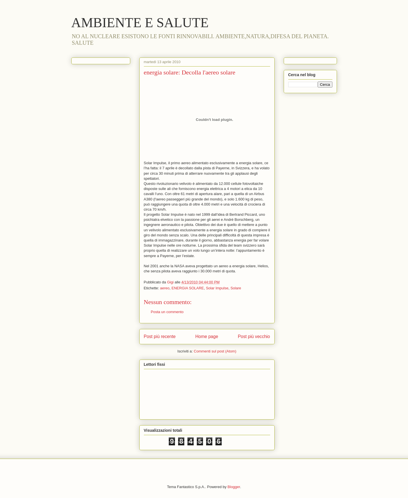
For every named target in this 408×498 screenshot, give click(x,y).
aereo (164, 288)
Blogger (234, 487)
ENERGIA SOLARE (188, 288)
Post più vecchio (254, 336)
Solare (235, 288)
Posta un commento (167, 312)
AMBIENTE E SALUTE (140, 22)
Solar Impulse (217, 288)
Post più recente (160, 336)
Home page (206, 336)
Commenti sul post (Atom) (215, 351)
